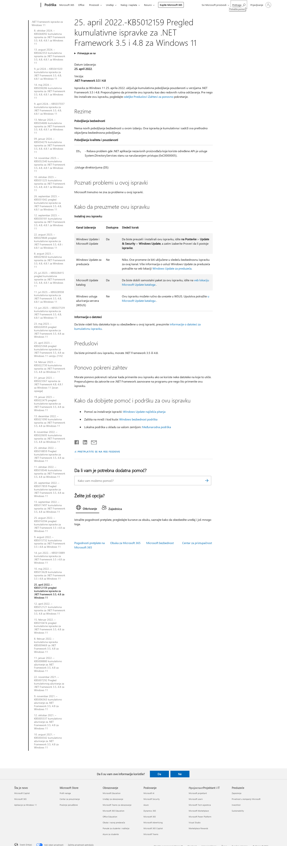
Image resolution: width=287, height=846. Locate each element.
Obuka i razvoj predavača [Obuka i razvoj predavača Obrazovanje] (114, 822)
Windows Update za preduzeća (171, 268)
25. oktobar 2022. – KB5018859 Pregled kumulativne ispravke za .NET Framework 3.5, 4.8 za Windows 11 (49, 454)
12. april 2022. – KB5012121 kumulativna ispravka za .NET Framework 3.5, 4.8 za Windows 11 (49, 608)
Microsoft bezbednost (160, 543)
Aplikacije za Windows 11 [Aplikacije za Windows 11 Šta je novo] (25, 805)
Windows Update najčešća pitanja (144, 411)
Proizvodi (94, 4)
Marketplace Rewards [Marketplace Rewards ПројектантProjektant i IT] (198, 828)
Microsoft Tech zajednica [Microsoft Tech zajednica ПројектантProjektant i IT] (200, 805)
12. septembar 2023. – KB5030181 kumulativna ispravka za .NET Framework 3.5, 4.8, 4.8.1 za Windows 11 (49, 222)
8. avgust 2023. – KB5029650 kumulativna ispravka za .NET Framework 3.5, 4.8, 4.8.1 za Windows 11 (49, 260)
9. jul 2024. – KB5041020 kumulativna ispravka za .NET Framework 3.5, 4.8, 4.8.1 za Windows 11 (48, 73)
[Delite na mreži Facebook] (76, 441)
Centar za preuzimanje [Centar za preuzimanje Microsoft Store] (70, 799)
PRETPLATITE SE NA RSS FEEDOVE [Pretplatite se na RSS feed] (99, 451)
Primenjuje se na (86, 53)
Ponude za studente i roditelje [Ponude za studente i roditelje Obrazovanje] (116, 828)
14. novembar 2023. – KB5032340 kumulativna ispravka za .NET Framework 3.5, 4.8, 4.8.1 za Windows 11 (49, 164)
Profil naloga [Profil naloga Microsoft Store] (65, 793)
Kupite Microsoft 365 (171, 4)
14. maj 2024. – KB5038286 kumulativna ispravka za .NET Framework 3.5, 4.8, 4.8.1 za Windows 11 (49, 91)
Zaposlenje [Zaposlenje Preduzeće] (236, 793)
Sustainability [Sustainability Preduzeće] (238, 810)
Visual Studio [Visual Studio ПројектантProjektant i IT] (194, 822)
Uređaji (110, 4)
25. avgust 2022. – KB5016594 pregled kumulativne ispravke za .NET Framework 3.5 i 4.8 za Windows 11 (49, 524)
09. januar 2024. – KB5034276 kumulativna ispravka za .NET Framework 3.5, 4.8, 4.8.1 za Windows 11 (49, 145)
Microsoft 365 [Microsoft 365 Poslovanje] (150, 816)
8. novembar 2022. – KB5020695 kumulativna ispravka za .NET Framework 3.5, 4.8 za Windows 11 (49, 437)
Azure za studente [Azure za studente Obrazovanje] (111, 834)
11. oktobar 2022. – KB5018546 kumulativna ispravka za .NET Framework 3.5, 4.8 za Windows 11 (49, 471)
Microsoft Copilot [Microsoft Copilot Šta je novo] (22, 793)
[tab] (87, 508)
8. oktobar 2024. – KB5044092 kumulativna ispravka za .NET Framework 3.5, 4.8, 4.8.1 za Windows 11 (49, 37)
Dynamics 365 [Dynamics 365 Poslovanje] (150, 810)
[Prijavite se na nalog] (260, 5)
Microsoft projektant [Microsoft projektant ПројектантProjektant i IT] (198, 793)
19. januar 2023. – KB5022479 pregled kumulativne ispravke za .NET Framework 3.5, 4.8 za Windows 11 (49, 403)
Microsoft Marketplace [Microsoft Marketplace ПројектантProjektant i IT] (199, 810)
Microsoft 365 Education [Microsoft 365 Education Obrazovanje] (113, 810)
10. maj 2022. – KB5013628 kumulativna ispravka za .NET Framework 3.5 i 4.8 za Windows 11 (49, 573)
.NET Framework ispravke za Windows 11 (47, 23)
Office (81, 4)
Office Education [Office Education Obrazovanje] (110, 816)
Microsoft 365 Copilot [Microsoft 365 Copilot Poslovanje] (153, 828)
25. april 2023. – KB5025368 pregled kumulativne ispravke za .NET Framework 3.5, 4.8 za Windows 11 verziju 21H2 (49, 349)
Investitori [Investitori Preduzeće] (236, 805)
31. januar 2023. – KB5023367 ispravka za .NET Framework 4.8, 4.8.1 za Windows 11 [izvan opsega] (48, 384)
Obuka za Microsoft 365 (125, 543)
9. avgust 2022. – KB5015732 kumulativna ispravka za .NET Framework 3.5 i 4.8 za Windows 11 (49, 542)
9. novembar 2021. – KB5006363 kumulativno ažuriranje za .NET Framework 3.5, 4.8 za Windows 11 (48, 703)
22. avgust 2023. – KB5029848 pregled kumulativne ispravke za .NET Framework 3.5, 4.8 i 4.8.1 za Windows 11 (48, 241)
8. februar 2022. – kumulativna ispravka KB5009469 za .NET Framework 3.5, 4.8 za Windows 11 (46, 645)
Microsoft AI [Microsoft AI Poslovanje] (149, 793)
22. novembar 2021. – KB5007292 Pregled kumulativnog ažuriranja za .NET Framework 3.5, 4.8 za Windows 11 (49, 683)
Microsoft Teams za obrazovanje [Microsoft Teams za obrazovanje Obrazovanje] (117, 805)
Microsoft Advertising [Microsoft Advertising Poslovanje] (153, 822)
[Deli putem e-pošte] (92, 441)
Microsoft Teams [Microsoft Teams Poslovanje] (151, 834)
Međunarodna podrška (156, 427)
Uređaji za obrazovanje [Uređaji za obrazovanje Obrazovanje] (113, 799)
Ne (180, 774)
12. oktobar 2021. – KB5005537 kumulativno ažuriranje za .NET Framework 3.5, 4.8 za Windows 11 (48, 722)
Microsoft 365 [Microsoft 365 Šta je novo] (20, 799)
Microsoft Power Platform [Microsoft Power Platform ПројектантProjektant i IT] (200, 816)
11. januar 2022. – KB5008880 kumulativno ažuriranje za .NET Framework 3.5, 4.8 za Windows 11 (48, 664)
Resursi (148, 4)
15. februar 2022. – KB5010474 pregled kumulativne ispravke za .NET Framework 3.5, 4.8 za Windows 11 (49, 626)
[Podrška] (50, 5)
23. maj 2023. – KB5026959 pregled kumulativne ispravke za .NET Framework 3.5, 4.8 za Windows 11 (49, 330)
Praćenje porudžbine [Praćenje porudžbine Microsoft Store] (69, 805)
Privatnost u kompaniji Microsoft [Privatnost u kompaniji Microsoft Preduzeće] (246, 799)
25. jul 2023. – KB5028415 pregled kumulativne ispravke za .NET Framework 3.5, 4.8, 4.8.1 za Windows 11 (49, 279)
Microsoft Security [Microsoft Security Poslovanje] (152, 799)
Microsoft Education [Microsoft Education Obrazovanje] (111, 793)
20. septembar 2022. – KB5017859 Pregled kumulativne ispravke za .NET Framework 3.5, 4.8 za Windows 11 (49, 489)
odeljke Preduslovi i (136, 97)
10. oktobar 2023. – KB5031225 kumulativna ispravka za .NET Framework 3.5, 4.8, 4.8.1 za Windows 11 (49, 183)
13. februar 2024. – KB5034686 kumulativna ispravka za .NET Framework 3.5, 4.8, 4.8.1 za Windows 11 (49, 126)
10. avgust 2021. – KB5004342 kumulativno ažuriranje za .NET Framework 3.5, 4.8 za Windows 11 (48, 741)
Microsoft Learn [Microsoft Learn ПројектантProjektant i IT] (196, 799)
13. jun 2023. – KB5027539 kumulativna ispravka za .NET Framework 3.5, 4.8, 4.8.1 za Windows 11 (49, 312)
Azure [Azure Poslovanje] (146, 805)
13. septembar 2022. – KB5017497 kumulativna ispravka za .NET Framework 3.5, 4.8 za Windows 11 (49, 506)
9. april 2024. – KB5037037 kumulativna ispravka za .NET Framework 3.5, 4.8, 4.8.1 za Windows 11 (49, 108)
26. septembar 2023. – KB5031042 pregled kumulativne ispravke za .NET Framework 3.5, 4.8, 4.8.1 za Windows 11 (48, 203)
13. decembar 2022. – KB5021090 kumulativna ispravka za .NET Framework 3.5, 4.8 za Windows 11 (49, 421)
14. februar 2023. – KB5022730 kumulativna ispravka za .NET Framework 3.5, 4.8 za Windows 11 (49, 367)
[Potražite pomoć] (239, 5)
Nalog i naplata (129, 4)
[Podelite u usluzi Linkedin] (83, 441)
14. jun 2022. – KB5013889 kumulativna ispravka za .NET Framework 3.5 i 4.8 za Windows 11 (49, 557)
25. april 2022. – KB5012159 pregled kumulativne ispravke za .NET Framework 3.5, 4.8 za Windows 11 (49, 591)
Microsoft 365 (66, 4)
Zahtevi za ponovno (160, 97)
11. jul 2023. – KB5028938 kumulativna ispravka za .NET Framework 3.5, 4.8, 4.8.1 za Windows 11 (49, 297)
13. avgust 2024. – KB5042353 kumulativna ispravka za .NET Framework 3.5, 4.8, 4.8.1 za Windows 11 (49, 56)
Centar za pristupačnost (197, 543)
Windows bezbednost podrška (138, 419)
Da (159, 774)
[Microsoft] (26, 5)
